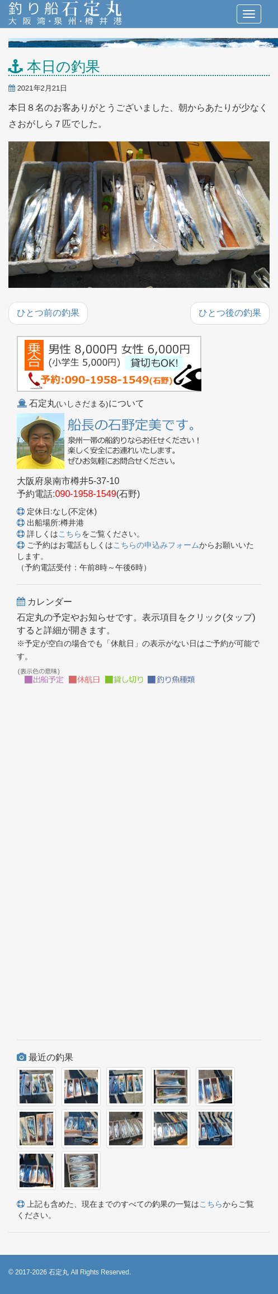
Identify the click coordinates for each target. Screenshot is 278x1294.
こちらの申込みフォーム (156, 545)
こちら (70, 533)
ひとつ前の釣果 (48, 312)
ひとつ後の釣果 (230, 312)
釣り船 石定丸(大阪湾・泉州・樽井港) (65, 14)
